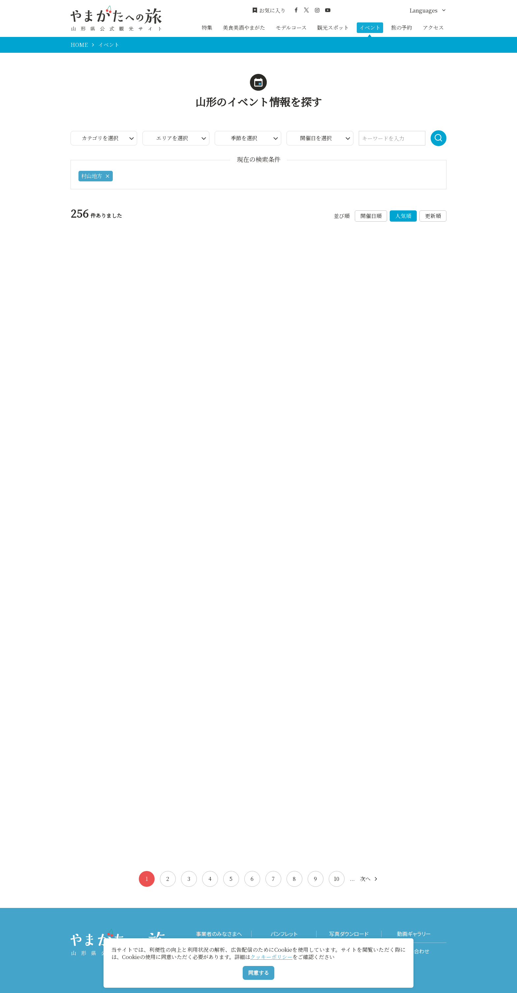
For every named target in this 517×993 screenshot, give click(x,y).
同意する (258, 973)
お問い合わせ (414, 951)
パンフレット (283, 934)
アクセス (433, 27)
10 (336, 879)
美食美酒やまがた (244, 27)
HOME (79, 44)
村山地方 (95, 176)
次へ (369, 879)
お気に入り (269, 11)
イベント (369, 27)
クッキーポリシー (271, 957)
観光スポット (333, 27)
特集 (207, 27)
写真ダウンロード (349, 934)
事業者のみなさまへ (219, 934)
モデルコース (291, 27)
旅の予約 (401, 27)
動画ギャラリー (414, 934)
